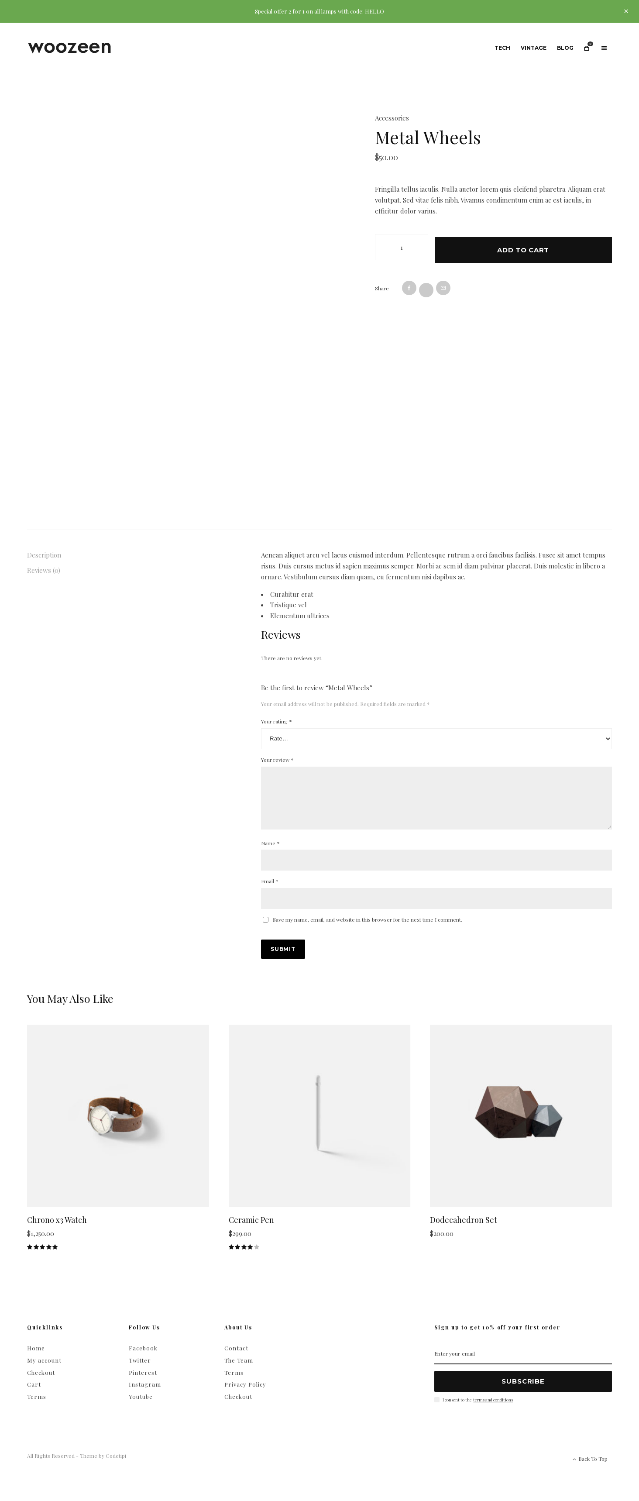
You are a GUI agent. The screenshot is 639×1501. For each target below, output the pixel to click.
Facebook (143, 1358)
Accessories (392, 118)
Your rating (276, 721)
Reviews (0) (43, 570)
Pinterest (143, 1383)
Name (270, 853)
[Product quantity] (401, 247)
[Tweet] (426, 287)
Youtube (141, 1407)
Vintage (533, 48)
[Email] (443, 285)
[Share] (409, 285)
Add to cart (523, 247)
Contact (236, 1358)
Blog (565, 48)
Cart (34, 1394)
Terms (36, 1407)
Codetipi (116, 1466)
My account (44, 1370)
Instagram (145, 1394)
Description (44, 555)
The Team (238, 1370)
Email (269, 891)
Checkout (41, 1383)
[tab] (115, 555)
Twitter (140, 1370)
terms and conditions (493, 1410)
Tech (502, 48)
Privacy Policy (245, 1394)
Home (36, 1358)
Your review (277, 759)
